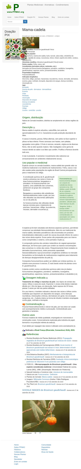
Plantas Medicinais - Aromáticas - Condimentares (48, 5)
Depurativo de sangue (29, 100)
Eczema (25, 91)
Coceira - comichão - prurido (31, 110)
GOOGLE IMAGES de (44, 390)
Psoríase (25, 106)
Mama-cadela (47, 377)
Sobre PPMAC (19, 17)
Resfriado (25, 95)
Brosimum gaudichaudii (46, 384)
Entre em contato (63, 17)
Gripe (24, 93)
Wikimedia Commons (41, 379)
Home (9, 17)
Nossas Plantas (43, 17)
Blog (53, 17)
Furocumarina (43, 374)
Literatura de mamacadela (63, 372)
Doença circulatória (28, 102)
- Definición (53, 374)
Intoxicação (26, 98)
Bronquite (25, 87)
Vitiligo (24, 108)
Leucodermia (26, 104)
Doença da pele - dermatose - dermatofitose (36, 89)
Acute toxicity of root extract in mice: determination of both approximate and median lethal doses (51, 347)
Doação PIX (31, 17)
